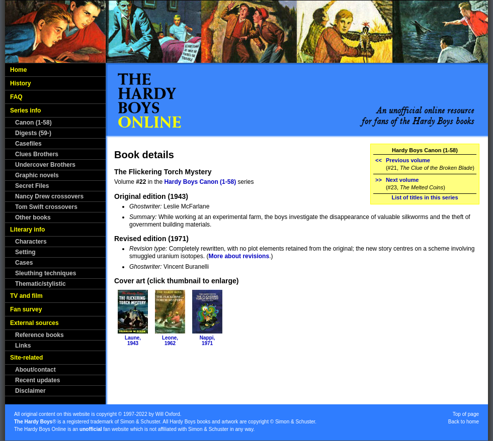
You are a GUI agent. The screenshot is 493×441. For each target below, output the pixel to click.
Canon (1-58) (33, 122)
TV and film (26, 295)
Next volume (402, 180)
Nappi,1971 (207, 340)
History (20, 83)
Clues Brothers (36, 154)
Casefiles (28, 143)
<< (378, 160)
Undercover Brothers (45, 164)
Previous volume (408, 160)
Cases (24, 262)
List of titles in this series (424, 197)
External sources (34, 322)
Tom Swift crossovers (46, 206)
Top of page (466, 414)
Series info (25, 110)
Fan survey (26, 309)
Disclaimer (30, 390)
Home (18, 69)
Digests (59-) (33, 133)
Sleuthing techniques (45, 273)
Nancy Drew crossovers (49, 196)
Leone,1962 (170, 340)
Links (23, 345)
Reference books (39, 335)
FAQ (16, 96)
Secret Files (32, 185)
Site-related (26, 357)
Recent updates (37, 380)
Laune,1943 (133, 340)
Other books (33, 217)
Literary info (27, 229)
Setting (25, 252)
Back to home (463, 421)
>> (378, 180)
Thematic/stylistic (40, 283)
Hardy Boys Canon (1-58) (200, 181)
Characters (31, 241)
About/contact (35, 369)
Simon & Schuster (140, 421)
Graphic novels (37, 175)
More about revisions (238, 256)
